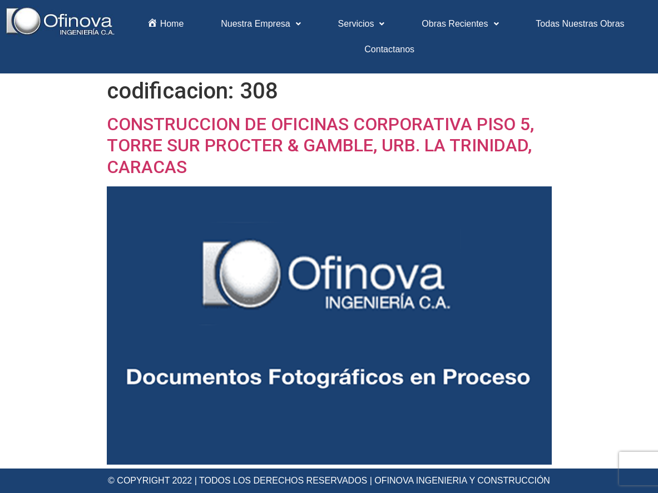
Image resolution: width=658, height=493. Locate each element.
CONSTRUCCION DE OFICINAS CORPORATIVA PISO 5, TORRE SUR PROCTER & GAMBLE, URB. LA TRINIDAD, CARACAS (320, 146)
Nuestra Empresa (261, 23)
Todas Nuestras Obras (580, 23)
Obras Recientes (460, 23)
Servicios (361, 23)
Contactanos (389, 49)
